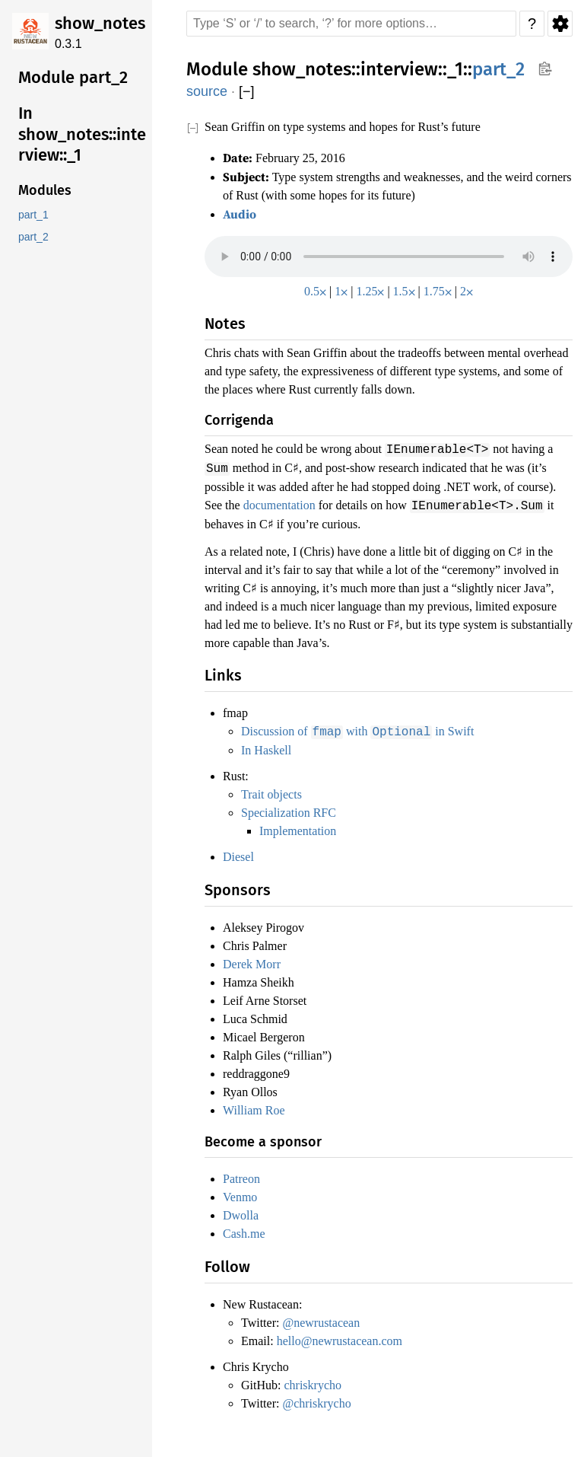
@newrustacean (329, 1317)
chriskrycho (319, 1379)
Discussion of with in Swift (364, 726)
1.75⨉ (440, 288)
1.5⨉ (405, 288)
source (207, 91)
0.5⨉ (312, 288)
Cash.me (246, 1227)
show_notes (100, 23)
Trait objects (275, 788)
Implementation (303, 825)
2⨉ (470, 288)
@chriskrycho (323, 1397)
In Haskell (269, 744)
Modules (44, 190)
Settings (560, 24)
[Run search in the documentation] (351, 24)
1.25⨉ (370, 288)
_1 (455, 69)
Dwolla (242, 1209)
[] (247, 92)
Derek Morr (255, 958)
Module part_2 (73, 77)
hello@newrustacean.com (350, 1335)
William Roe (256, 1104)
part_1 (33, 215)
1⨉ (339, 288)
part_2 (33, 237)
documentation (414, 501)
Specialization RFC (292, 807)
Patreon (245, 1173)
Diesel (239, 851)
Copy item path (544, 68)
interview (399, 69)
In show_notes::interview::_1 (82, 134)
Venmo (242, 1191)
